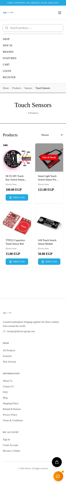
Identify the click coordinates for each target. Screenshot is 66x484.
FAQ (5, 392)
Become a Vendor (11, 451)
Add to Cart (17, 197)
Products (16, 88)
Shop (6, 39)
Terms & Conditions (13, 420)
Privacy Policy (10, 414)
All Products (9, 350)
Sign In (6, 439)
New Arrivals (9, 361)
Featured (9, 58)
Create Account (10, 445)
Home (6, 88)
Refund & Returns (12, 409)
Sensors (28, 88)
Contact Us (8, 386)
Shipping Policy (11, 403)
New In (7, 45)
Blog (5, 397)
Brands (8, 52)
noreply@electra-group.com (21, 331)
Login (7, 71)
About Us (7, 381)
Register (9, 77)
